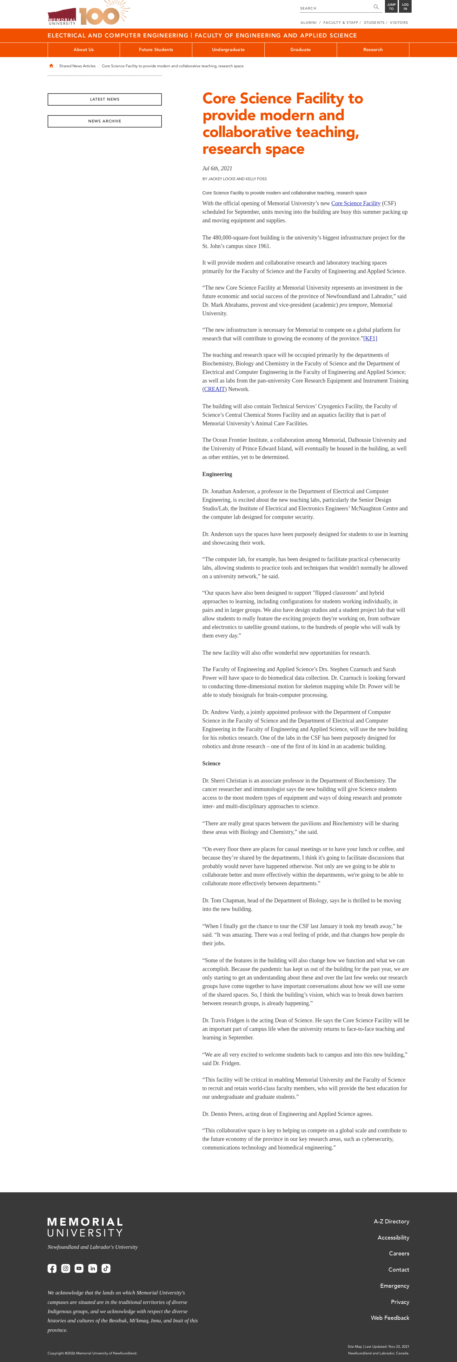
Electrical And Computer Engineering (119, 35)
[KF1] (370, 338)
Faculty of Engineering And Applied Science (276, 35)
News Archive (104, 121)
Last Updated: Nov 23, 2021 (387, 1347)
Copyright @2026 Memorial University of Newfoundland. (92, 1353)
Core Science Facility (356, 203)
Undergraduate (228, 49)
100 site (105, 12)
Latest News (105, 99)
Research (373, 49)
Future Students (156, 49)
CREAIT (214, 389)
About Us (84, 49)
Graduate (300, 49)
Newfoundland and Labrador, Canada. (378, 1353)
